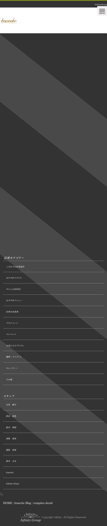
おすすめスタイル (14, 277)
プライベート (12, 323)
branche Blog (22, 503)
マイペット (11, 334)
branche (9, 472)
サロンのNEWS (13, 289)
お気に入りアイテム (15, 345)
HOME (7, 503)
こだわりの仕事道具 (15, 266)
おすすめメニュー (14, 300)
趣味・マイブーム (13, 356)
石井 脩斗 (11, 404)
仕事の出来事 (12, 311)
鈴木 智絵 (11, 427)
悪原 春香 (11, 450)
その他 (9, 379)
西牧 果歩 (11, 438)
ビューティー (12, 368)
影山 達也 (11, 416)
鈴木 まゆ (11, 461)
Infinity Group (12, 483)
